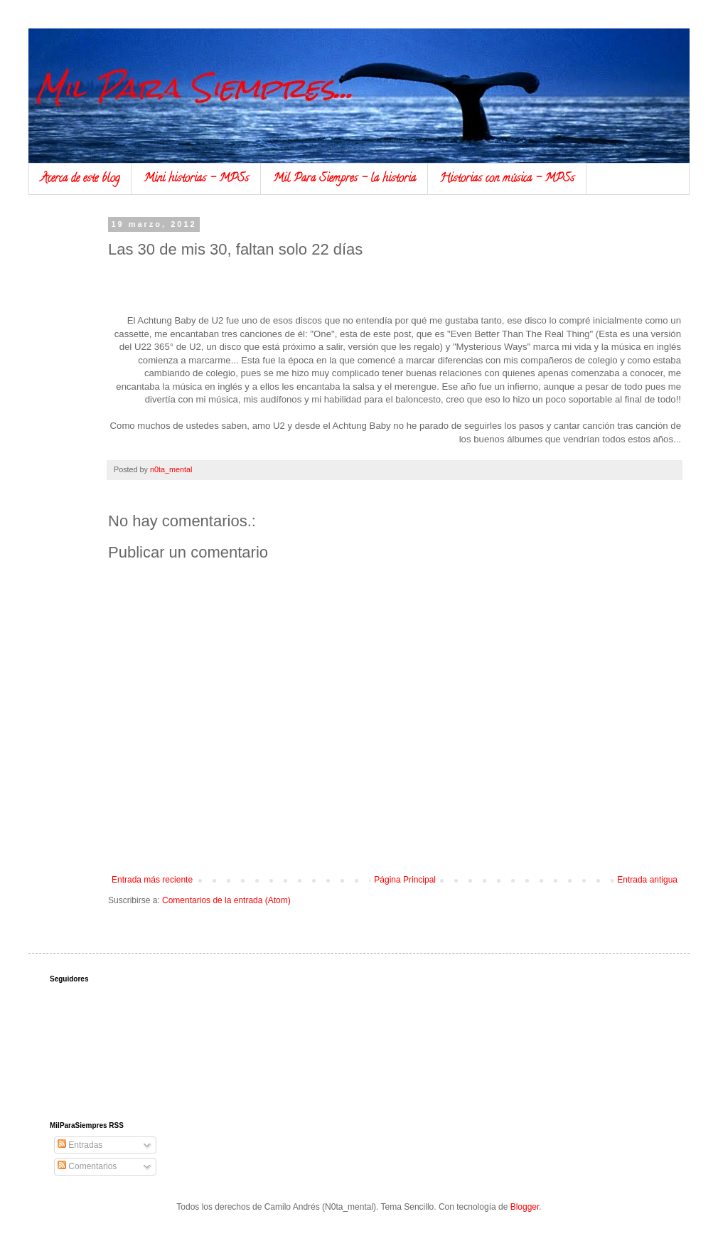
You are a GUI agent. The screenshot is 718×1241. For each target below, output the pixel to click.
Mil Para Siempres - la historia (344, 179)
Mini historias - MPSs (196, 179)
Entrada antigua (647, 880)
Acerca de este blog (80, 179)
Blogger (525, 1207)
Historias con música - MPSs (507, 179)
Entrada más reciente (152, 880)
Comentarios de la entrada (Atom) (226, 900)
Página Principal (405, 880)
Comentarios (87, 1166)
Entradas (80, 1145)
